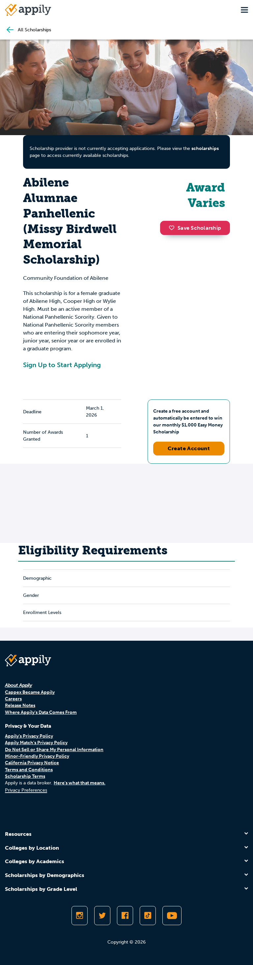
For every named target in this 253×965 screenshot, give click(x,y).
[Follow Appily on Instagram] (79, 915)
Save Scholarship (195, 228)
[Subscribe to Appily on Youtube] (172, 915)
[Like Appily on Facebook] (125, 915)
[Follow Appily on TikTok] (148, 915)
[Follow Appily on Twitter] (102, 915)
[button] (173, 227)
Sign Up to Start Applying (62, 365)
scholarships (205, 148)
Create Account (189, 448)
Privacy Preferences (26, 790)
